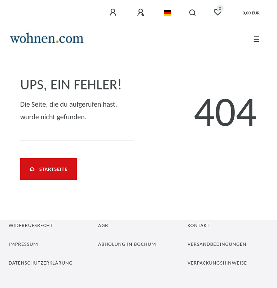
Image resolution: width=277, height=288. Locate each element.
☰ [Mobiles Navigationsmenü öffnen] (256, 39)
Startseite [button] (48, 169)
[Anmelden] (114, 12)
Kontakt (199, 225)
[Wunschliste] (217, 12)
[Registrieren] (141, 12)
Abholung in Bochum (127, 244)
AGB (103, 225)
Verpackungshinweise (217, 263)
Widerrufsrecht (31, 225)
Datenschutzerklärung (41, 263)
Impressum (23, 244)
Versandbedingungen (217, 244)
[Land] (167, 13)
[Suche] (192, 13)
